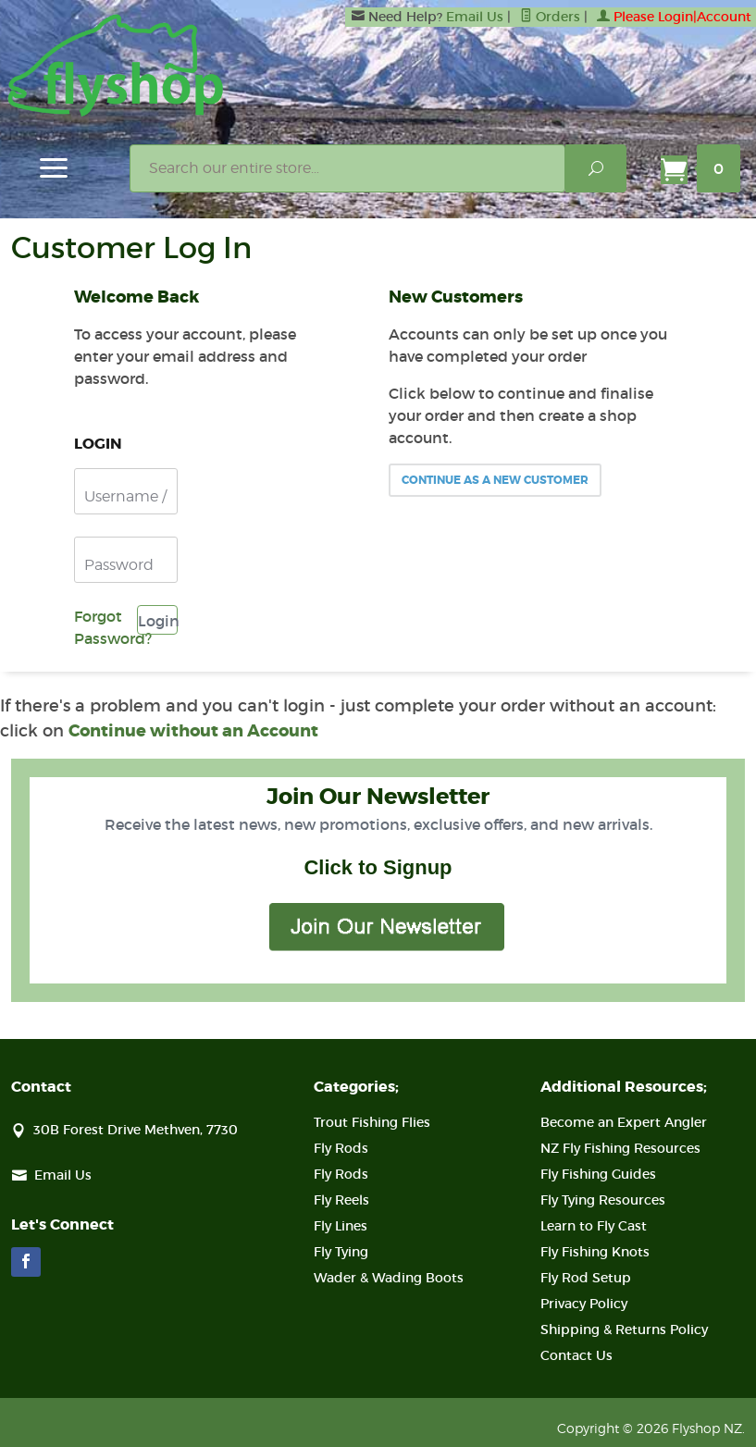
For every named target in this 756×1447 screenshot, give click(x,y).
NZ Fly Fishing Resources (620, 1148)
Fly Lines (340, 1226)
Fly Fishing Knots (595, 1251)
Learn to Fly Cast (593, 1226)
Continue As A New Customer (495, 480)
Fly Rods (341, 1148)
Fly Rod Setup (585, 1277)
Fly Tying (341, 1251)
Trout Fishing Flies (372, 1122)
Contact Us (576, 1355)
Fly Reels (341, 1200)
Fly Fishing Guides (598, 1174)
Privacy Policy (583, 1303)
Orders (550, 16)
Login (158, 621)
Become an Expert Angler (623, 1122)
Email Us (474, 16)
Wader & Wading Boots (389, 1277)
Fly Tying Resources (602, 1200)
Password (119, 565)
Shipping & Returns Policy (624, 1329)
